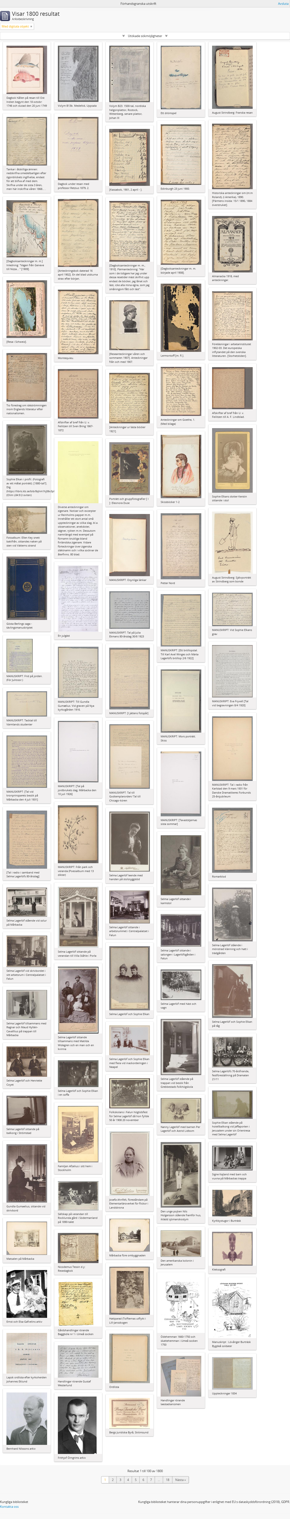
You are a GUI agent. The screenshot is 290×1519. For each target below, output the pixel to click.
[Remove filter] (31, 26)
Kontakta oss (9, 1506)
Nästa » (180, 1480)
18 (167, 1480)
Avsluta (283, 3)
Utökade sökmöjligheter (145, 36)
